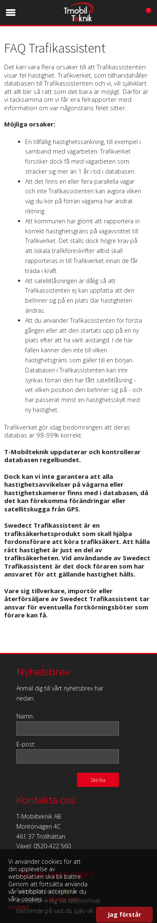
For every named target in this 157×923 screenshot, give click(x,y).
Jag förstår (124, 914)
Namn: (25, 716)
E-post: (26, 744)
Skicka (98, 780)
